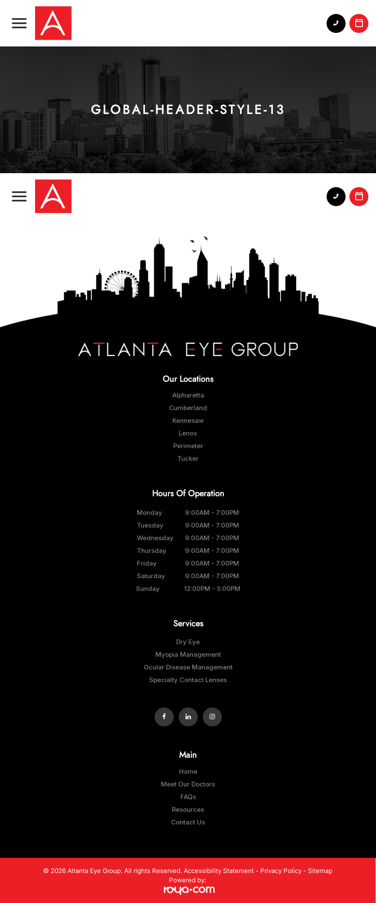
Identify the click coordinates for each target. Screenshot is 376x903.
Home (188, 771)
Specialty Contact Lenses (188, 680)
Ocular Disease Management (188, 667)
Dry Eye (188, 642)
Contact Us (188, 822)
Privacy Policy (281, 871)
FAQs (188, 797)
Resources (188, 809)
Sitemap (320, 871)
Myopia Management (188, 654)
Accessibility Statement (219, 871)
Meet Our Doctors (188, 784)
